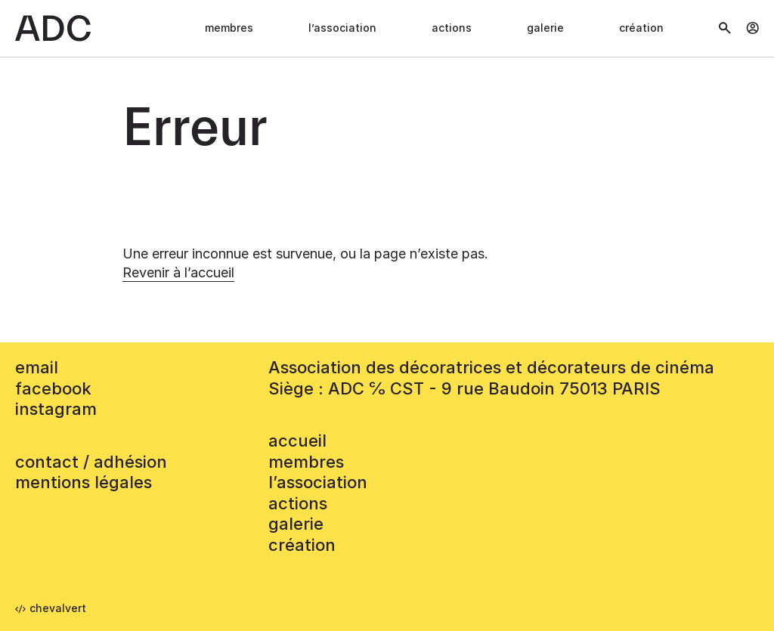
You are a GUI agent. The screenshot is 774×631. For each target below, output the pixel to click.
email (36, 367)
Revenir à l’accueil (178, 272)
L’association (342, 27)
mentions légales (83, 482)
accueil (297, 440)
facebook (53, 388)
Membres (229, 27)
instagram (56, 409)
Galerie (545, 27)
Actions (452, 27)
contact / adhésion (91, 462)
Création (641, 27)
